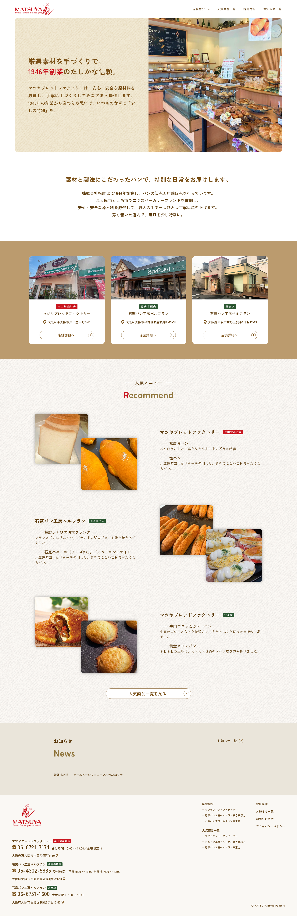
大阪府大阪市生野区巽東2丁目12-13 (36, 902)
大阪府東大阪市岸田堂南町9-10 (33, 856)
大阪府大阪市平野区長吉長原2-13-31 (37, 879)
